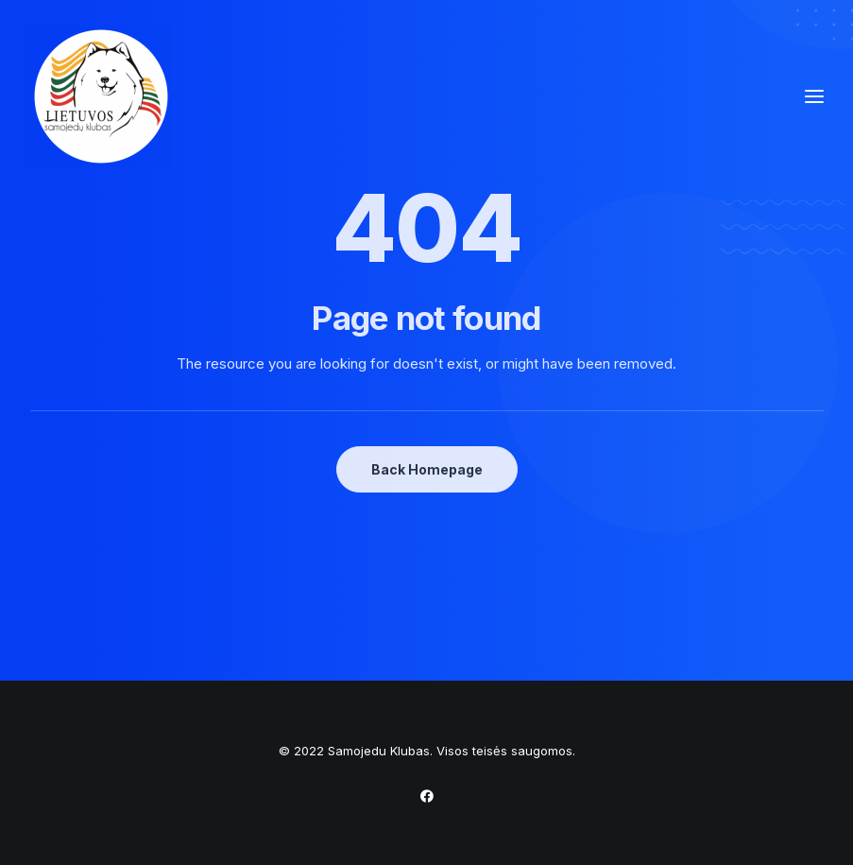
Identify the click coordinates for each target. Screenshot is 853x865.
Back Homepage (427, 469)
